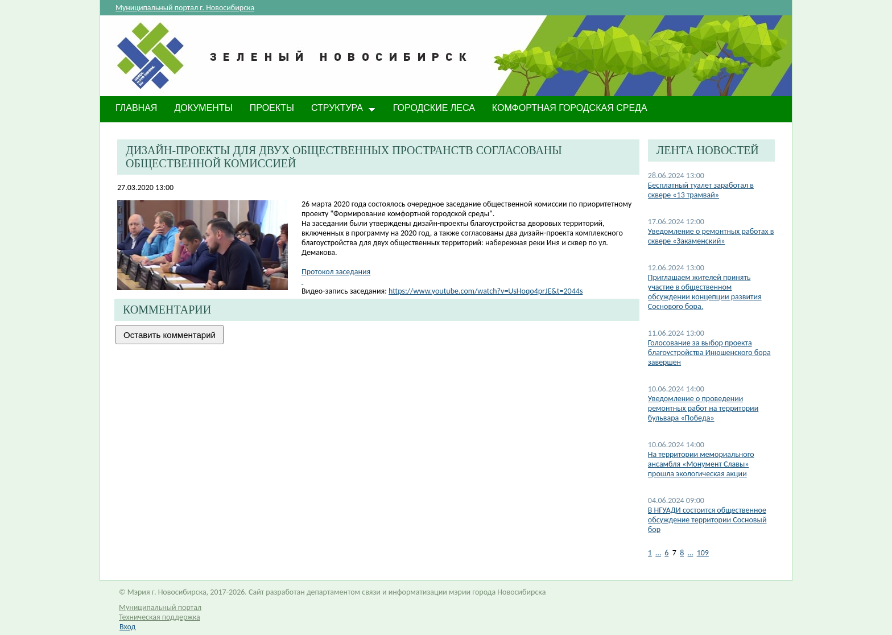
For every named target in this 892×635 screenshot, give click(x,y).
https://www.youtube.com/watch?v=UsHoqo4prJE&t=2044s (486, 291)
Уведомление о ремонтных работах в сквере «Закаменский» (711, 236)
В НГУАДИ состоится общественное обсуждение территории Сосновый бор (707, 519)
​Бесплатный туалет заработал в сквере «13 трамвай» (701, 190)
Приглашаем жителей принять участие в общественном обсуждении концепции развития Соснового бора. (705, 292)
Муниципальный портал (160, 607)
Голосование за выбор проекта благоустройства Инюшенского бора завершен (709, 352)
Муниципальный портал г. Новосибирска (184, 8)
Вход (127, 627)
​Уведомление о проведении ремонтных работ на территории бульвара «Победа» (703, 408)
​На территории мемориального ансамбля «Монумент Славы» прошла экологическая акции (701, 464)
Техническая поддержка (159, 617)
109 (703, 553)
